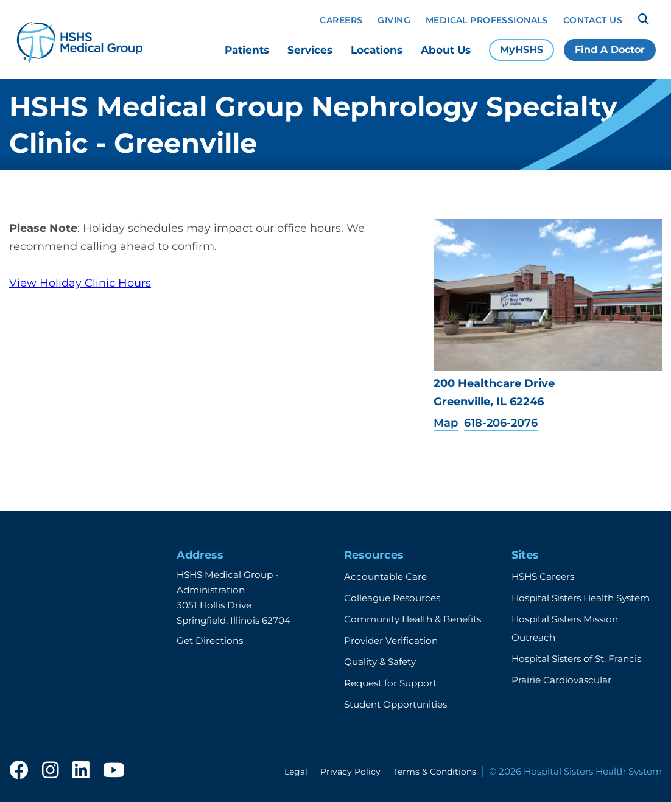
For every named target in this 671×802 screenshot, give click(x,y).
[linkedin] (81, 771)
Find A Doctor (610, 49)
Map (446, 423)
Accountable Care (385, 576)
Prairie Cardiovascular (561, 680)
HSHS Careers (542, 576)
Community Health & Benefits (412, 619)
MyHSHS (521, 49)
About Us (446, 50)
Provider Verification (391, 640)
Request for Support (390, 683)
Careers (341, 20)
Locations (376, 50)
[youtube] (113, 771)
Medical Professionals (487, 20)
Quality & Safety (380, 662)
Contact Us (592, 20)
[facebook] (19, 771)
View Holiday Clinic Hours (80, 283)
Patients (247, 50)
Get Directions (210, 640)
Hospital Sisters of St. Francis (576, 658)
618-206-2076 (501, 423)
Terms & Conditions (434, 771)
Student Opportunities (395, 704)
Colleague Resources (392, 598)
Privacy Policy (350, 771)
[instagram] (50, 771)
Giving (394, 20)
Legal (295, 771)
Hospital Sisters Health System (580, 598)
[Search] (644, 19)
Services (309, 50)
